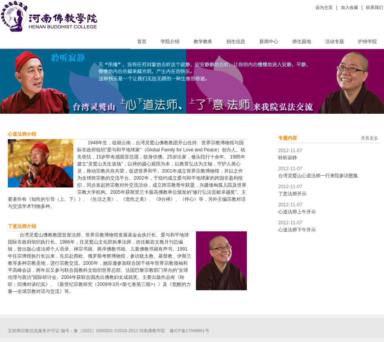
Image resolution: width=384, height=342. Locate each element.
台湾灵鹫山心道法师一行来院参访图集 (318, 175)
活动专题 (334, 41)
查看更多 (369, 138)
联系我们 (374, 7)
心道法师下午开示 (297, 230)
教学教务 (203, 41)
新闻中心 (268, 41)
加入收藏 (349, 7)
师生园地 (301, 41)
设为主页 (324, 7)
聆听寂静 (287, 157)
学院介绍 (170, 41)
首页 (142, 41)
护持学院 (367, 41)
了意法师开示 (292, 193)
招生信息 (235, 41)
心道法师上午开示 (297, 212)
